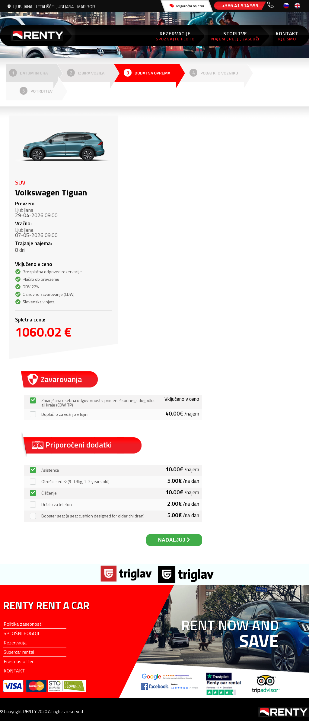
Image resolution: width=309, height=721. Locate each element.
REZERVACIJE (175, 36)
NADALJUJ (174, 540)
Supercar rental (19, 652)
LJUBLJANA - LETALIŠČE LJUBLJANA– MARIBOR (51, 6)
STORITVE (235, 36)
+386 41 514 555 (240, 5)
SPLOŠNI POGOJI (21, 633)
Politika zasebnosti (23, 624)
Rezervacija (15, 642)
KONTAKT (287, 36)
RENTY (37, 35)
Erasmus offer (18, 661)
